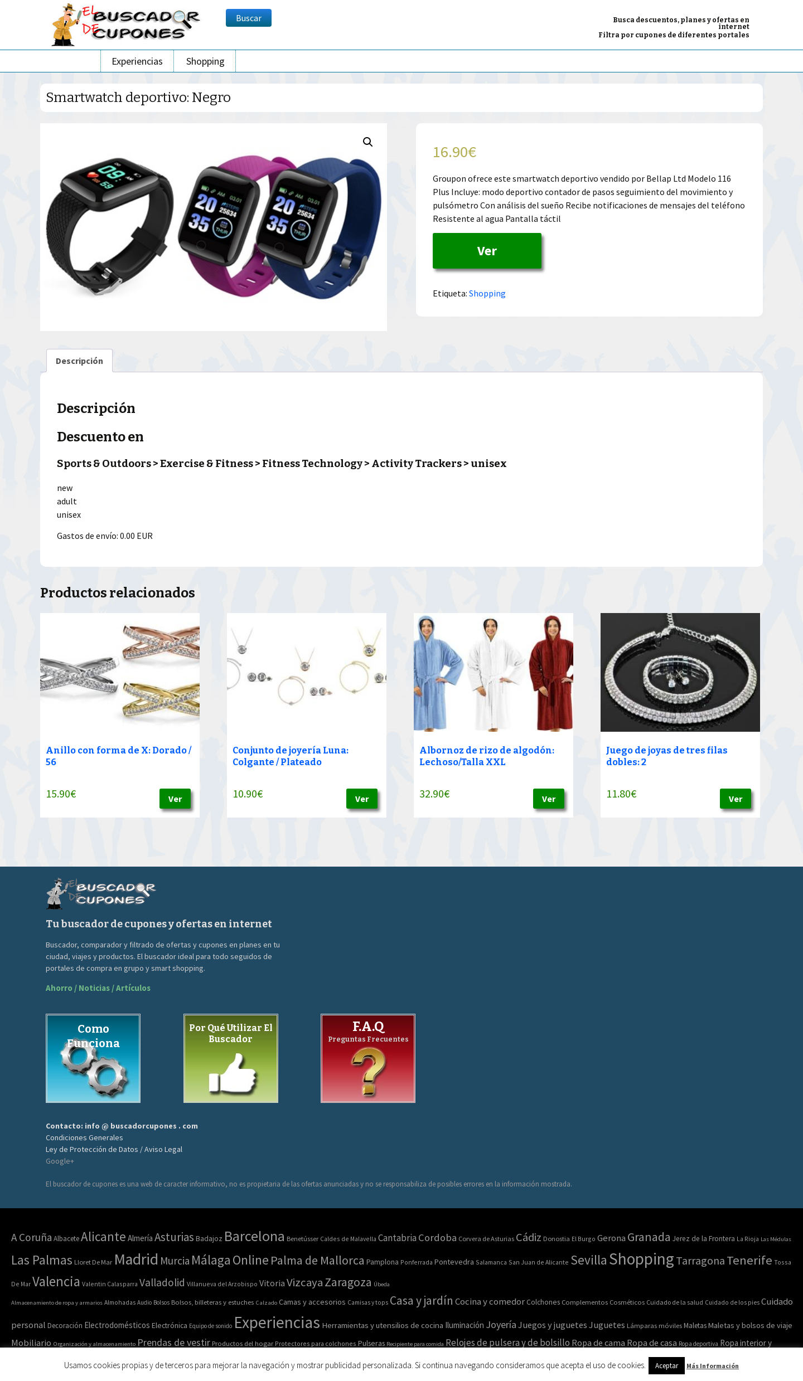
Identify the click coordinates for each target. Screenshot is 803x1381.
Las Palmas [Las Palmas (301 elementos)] (41, 1260)
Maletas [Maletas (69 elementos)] (695, 1325)
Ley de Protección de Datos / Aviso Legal (114, 1149)
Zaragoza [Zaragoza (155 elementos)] (348, 1282)
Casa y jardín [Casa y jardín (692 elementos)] (421, 1300)
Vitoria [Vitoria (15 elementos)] (272, 1282)
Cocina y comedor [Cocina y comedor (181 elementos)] (490, 1301)
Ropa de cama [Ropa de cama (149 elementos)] (598, 1342)
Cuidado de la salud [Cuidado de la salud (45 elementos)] (674, 1302)
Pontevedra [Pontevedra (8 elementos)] (454, 1262)
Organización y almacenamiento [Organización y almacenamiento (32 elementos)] (94, 1344)
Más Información (712, 1365)
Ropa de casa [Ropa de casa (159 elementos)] (652, 1342)
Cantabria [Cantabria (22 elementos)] (397, 1238)
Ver (487, 250)
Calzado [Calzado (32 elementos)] (266, 1302)
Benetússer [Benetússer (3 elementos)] (302, 1238)
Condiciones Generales (84, 1137)
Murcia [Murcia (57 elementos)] (175, 1260)
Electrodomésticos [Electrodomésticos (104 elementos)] (117, 1325)
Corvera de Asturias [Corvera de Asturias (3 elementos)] (486, 1238)
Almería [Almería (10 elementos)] (140, 1238)
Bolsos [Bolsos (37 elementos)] (161, 1302)
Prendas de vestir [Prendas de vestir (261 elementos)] (173, 1342)
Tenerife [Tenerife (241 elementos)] (749, 1260)
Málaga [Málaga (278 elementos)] (211, 1260)
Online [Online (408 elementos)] (251, 1259)
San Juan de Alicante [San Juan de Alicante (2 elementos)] (539, 1262)
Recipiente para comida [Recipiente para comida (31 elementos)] (415, 1344)
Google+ (60, 1161)
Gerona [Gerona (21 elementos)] (611, 1238)
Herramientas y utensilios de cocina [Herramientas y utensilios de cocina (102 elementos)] (382, 1325)
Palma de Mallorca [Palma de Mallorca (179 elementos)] (317, 1260)
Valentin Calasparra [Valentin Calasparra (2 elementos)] (110, 1284)
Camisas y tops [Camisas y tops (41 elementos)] (367, 1302)
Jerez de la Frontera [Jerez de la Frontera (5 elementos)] (704, 1238)
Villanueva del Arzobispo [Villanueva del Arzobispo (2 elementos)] (222, 1284)
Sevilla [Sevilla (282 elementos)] (588, 1260)
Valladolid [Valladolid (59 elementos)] (162, 1282)
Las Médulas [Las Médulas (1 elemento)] (776, 1239)
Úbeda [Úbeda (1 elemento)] (382, 1284)
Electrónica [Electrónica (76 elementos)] (169, 1325)
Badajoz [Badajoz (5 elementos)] (209, 1238)
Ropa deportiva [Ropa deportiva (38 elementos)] (698, 1344)
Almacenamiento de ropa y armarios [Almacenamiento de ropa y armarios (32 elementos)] (57, 1302)
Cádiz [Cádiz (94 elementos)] (528, 1237)
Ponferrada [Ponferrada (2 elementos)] (416, 1262)
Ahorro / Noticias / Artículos (98, 988)
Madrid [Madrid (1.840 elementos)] (136, 1259)
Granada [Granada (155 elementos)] (649, 1236)
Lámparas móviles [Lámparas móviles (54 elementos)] (654, 1325)
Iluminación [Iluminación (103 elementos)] (464, 1325)
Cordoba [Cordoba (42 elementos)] (437, 1237)
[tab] (79, 360)
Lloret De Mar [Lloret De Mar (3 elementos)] (93, 1262)
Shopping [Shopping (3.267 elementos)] (641, 1258)
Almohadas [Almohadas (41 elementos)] (120, 1302)
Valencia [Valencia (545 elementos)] (56, 1281)
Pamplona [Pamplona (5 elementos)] (382, 1262)
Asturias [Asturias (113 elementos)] (174, 1236)
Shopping (205, 61)
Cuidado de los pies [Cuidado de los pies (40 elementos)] (732, 1302)
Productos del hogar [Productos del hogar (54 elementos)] (242, 1343)
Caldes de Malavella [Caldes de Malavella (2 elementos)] (348, 1238)
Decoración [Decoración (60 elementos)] (65, 1325)
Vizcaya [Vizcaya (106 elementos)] (305, 1282)
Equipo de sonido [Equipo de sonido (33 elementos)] (210, 1326)
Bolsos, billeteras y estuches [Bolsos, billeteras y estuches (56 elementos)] (212, 1302)
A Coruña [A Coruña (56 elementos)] (31, 1237)
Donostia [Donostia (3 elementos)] (556, 1238)
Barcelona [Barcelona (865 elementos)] (254, 1236)
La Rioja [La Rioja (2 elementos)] (748, 1238)
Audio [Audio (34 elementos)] (144, 1302)
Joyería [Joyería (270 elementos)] (501, 1324)
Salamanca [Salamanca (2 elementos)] (491, 1262)
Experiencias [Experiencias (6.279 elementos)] (277, 1322)
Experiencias (137, 61)
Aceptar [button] (666, 1365)
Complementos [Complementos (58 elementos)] (585, 1301)
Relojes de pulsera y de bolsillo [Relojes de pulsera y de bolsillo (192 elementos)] (508, 1342)
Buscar (249, 17)
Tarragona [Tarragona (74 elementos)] (700, 1260)
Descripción (79, 360)
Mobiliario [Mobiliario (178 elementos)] (31, 1343)
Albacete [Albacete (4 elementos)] (66, 1238)
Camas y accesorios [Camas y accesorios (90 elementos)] (312, 1302)
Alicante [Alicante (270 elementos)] (103, 1236)
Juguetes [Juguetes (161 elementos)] (607, 1324)
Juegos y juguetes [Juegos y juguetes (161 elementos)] (552, 1324)
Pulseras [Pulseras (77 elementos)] (371, 1343)
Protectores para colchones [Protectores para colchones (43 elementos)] (315, 1343)
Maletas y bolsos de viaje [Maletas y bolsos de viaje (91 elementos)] (750, 1325)
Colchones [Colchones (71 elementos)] (543, 1302)
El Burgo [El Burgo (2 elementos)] (584, 1238)
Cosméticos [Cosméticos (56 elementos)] (627, 1302)
